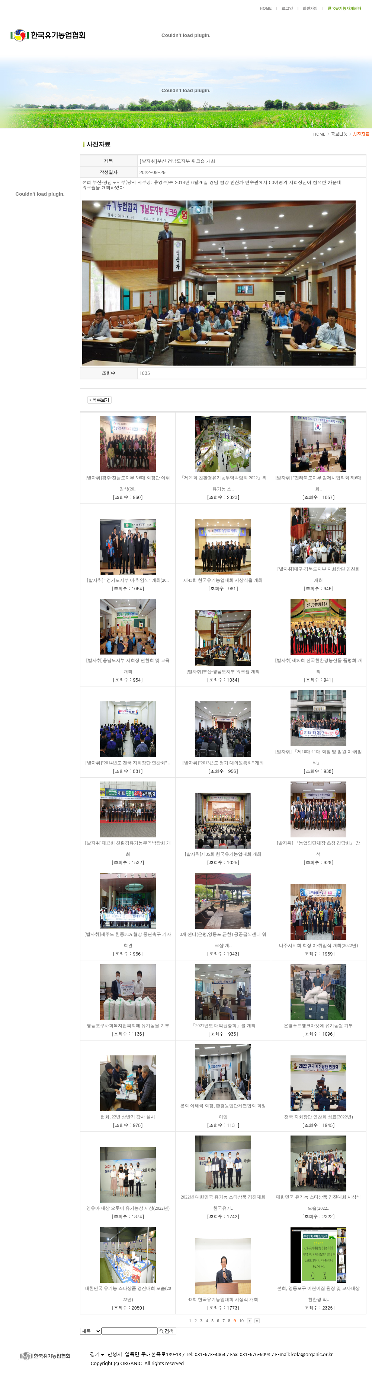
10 (241, 1320)
